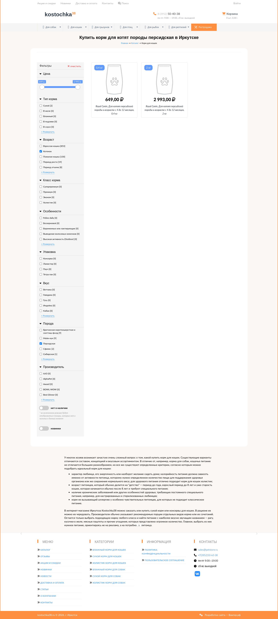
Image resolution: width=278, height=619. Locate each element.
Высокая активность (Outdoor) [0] (58, 239)
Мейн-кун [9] (48, 338)
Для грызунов (100, 27)
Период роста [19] (51, 162)
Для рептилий (177, 27)
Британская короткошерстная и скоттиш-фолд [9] (57, 331)
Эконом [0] (47, 197)
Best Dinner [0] (49, 394)
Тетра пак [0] (48, 274)
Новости (45, 576)
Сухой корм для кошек (106, 556)
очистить (74, 66)
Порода (46, 323)
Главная (124, 43)
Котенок (46, 151)
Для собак (49, 27)
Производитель (51, 366)
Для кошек (75, 27)
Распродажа (203, 27)
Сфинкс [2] (47, 348)
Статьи (44, 589)
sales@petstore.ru (208, 549)
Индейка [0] (47, 305)
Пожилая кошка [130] (52, 156)
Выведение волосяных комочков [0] (59, 233)
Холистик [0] (48, 202)
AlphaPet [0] (47, 378)
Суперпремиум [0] (51, 186)
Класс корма (49, 180)
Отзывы (45, 556)
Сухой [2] (46, 105)
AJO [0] (45, 373)
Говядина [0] (47, 294)
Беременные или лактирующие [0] (59, 228)
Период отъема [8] (51, 167)
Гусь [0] (45, 300)
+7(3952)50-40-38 (208, 555)
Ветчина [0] (47, 289)
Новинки (66, 3)
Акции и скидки (46, 3)
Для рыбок (152, 27)
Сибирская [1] (48, 354)
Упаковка (47, 251)
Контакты (107, 3)
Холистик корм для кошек (109, 563)
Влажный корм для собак (108, 569)
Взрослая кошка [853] (52, 146)
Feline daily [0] (48, 218)
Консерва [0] (48, 258)
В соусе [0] (47, 126)
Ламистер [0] (48, 263)
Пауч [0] (45, 269)
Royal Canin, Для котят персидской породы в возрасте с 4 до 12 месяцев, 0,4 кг (114, 110)
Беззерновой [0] (49, 223)
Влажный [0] (48, 116)
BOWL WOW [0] (50, 389)
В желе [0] (47, 111)
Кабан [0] (46, 310)
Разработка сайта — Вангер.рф (222, 614)
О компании (48, 595)
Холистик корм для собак (108, 582)
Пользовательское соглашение (164, 560)
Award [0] (46, 384)
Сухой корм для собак (106, 576)
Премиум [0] (48, 192)
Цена (44, 73)
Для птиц (126, 27)
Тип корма (48, 99)
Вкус (44, 283)
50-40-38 (169, 13)
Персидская (47, 343)
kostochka (57, 14)
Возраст (46, 139)
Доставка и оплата (86, 3)
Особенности (50, 211)
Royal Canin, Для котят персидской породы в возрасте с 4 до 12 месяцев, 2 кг (164, 110)
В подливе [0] (48, 121)
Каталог (135, 43)
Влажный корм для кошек (109, 549)
